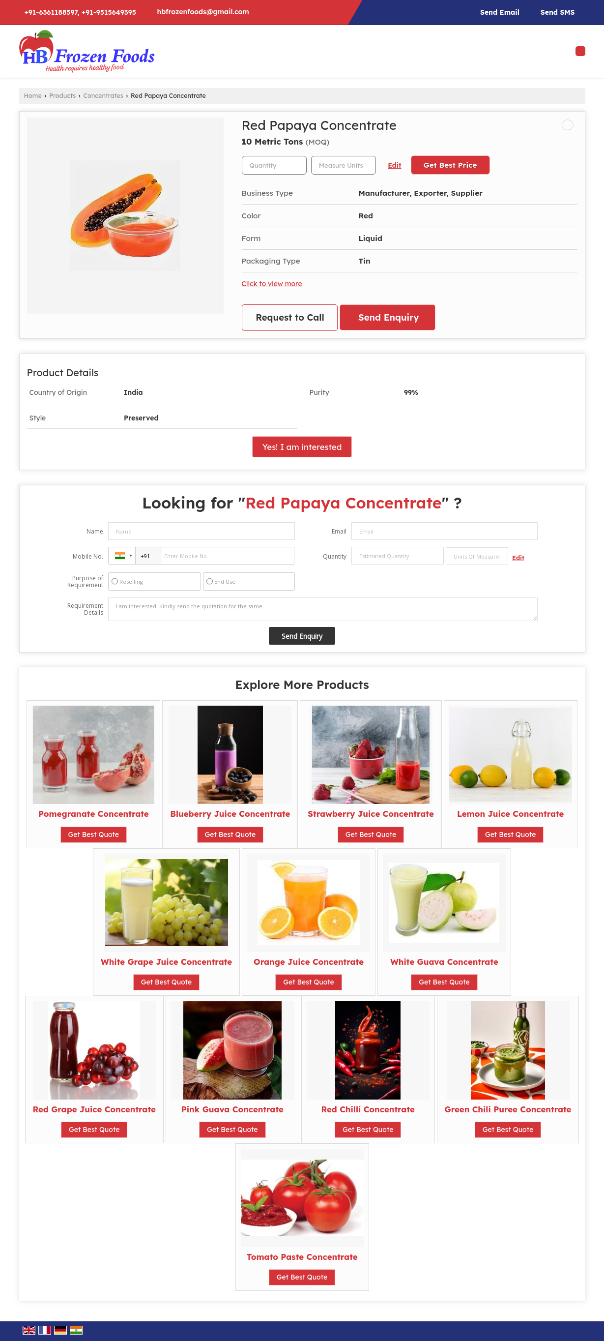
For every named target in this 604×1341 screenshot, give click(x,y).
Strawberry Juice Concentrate (370, 813)
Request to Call (290, 317)
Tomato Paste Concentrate (301, 1257)
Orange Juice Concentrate (309, 961)
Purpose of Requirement (85, 582)
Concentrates (103, 95)
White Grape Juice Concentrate (166, 961)
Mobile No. (88, 556)
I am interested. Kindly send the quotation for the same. (323, 609)
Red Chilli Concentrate (368, 1109)
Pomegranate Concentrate (93, 813)
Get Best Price (450, 165)
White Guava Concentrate (444, 961)
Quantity (334, 556)
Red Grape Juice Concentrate (94, 1109)
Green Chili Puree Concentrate (508, 1109)
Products (62, 95)
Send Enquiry (388, 317)
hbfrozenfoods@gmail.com (203, 11)
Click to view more (272, 283)
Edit (394, 165)
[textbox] (343, 165)
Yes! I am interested (302, 447)
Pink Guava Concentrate (232, 1109)
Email (339, 531)
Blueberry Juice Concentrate (230, 813)
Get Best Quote (93, 834)
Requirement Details (85, 609)
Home (33, 95)
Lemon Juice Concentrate (510, 813)
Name (94, 531)
